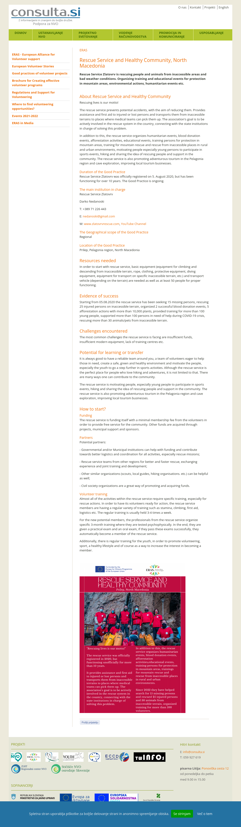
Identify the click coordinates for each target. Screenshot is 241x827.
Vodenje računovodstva (132, 35)
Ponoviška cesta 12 (215, 768)
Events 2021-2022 (25, 116)
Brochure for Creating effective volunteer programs (35, 82)
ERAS (83, 50)
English (224, 7)
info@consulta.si (194, 752)
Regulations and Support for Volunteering (33, 94)
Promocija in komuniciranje (172, 35)
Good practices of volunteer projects (39, 73)
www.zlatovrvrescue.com (102, 224)
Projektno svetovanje (88, 35)
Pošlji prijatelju (90, 722)
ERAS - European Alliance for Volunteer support (33, 56)
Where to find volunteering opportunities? (32, 106)
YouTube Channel (134, 224)
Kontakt (195, 7)
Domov (21, 33)
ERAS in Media (22, 123)
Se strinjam (182, 813)
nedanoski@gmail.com (99, 216)
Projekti (209, 7)
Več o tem (204, 813)
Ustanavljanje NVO (50, 35)
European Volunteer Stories (33, 66)
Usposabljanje (211, 33)
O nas (182, 7)
